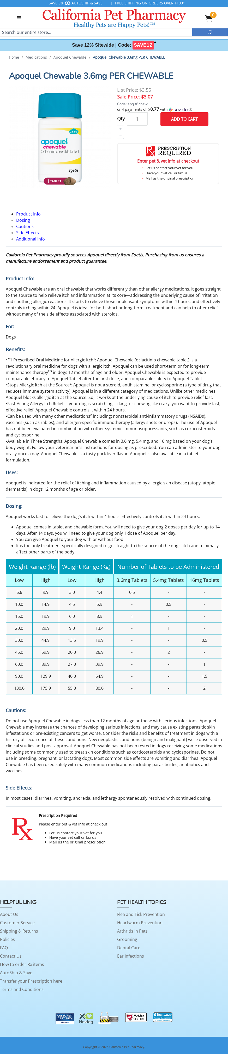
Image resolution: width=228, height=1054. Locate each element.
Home (14, 57)
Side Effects (27, 233)
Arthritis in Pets (132, 931)
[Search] (96, 32)
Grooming (127, 939)
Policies (7, 939)
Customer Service (17, 923)
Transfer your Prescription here (31, 981)
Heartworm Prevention (140, 923)
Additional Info (30, 239)
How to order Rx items (22, 964)
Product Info (28, 214)
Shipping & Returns (19, 931)
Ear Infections (130, 956)
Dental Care (128, 948)
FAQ (4, 948)
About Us (9, 914)
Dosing (23, 220)
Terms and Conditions (22, 989)
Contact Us (11, 956)
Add (184, 119)
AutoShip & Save (16, 973)
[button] (168, 109)
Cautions (25, 226)
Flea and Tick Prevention (141, 914)
